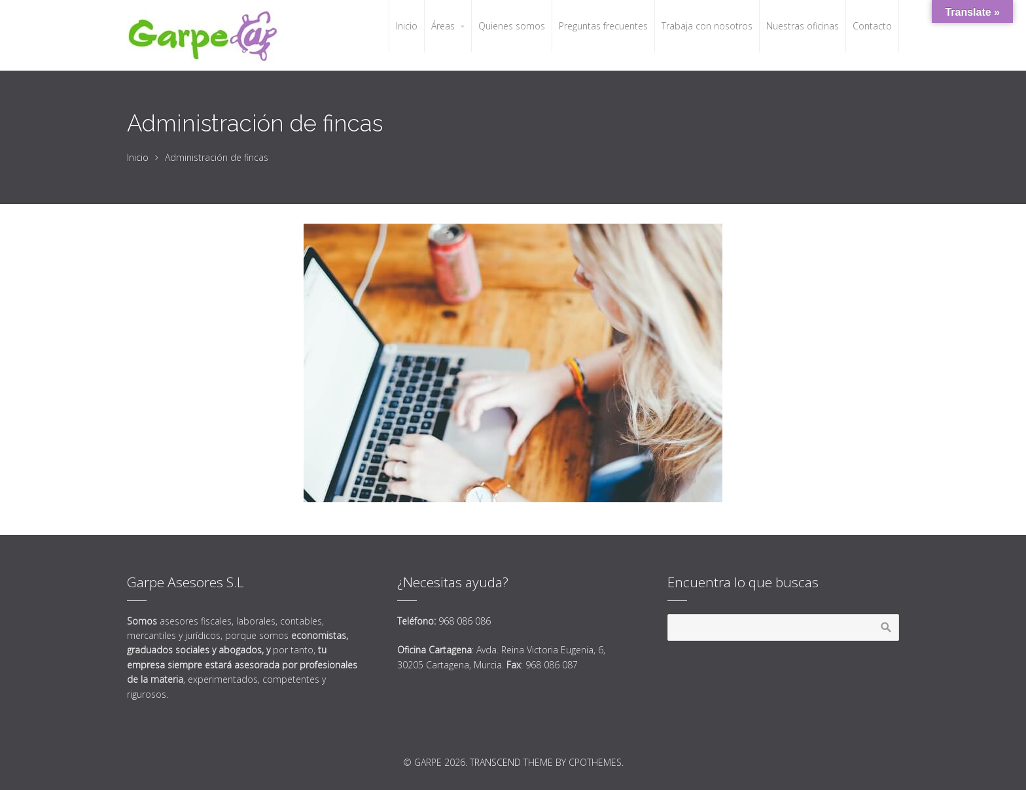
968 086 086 (464, 621)
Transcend (495, 762)
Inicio (138, 157)
